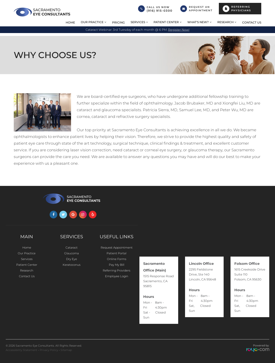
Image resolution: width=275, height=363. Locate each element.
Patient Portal (116, 254)
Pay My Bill (117, 268)
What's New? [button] (198, 22)
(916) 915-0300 (159, 10)
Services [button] (138, 22)
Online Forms (116, 261)
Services (26, 261)
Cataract (72, 248)
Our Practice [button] (92, 22)
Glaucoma (71, 254)
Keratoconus (71, 268)
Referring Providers (116, 275)
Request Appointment (116, 248)
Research (26, 275)
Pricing (118, 22)
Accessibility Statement (21, 350)
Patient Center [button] (166, 22)
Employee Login (116, 282)
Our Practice (26, 254)
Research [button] (225, 22)
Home (70, 22)
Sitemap (66, 350)
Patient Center (27, 268)
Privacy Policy (49, 350)
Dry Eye (71, 261)
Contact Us (251, 22)
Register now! (178, 30)
